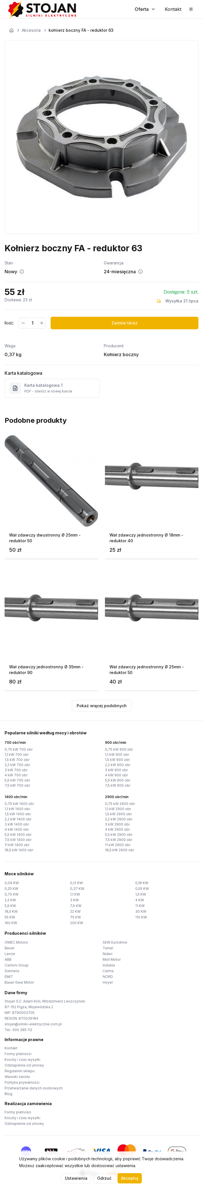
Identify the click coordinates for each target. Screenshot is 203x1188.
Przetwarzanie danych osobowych (34, 1088)
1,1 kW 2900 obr (118, 809)
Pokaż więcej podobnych (102, 705)
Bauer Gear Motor (19, 982)
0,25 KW (11, 888)
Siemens (12, 971)
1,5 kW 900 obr (117, 760)
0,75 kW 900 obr (119, 749)
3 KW (74, 900)
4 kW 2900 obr (117, 829)
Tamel (108, 948)
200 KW (76, 923)
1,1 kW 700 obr (17, 754)
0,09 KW (12, 883)
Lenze (10, 954)
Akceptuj (129, 1178)
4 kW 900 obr (116, 775)
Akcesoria (31, 30)
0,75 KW (12, 894)
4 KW (139, 900)
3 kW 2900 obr (117, 824)
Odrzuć (104, 1178)
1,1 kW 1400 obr (17, 809)
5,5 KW (10, 906)
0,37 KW (77, 888)
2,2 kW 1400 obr (18, 819)
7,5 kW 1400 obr (18, 840)
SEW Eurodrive (115, 942)
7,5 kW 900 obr (117, 785)
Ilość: (9, 322)
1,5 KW (140, 894)
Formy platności (18, 1112)
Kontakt (11, 1048)
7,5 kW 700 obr (17, 785)
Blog (8, 1094)
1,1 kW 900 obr (117, 754)
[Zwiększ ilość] (41, 323)
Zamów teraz (125, 322)
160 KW (11, 923)
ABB (8, 959)
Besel (9, 948)
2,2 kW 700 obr (17, 765)
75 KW (75, 917)
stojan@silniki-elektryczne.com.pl (33, 1024)
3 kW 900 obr (116, 770)
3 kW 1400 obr (17, 824)
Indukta (109, 965)
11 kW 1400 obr (17, 845)
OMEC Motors (16, 942)
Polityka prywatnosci (22, 1082)
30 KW (140, 911)
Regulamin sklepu (20, 1071)
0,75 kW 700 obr (19, 749)
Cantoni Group (17, 965)
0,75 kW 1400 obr (19, 804)
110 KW (141, 917)
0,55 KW (142, 888)
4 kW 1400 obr (17, 829)
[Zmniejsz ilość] (23, 323)
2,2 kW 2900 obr (118, 819)
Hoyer (108, 982)
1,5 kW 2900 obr (118, 814)
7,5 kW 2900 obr (118, 840)
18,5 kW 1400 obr (19, 850)
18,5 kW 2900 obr (119, 850)
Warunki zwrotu (17, 1077)
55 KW (10, 917)
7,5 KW (75, 906)
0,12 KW (76, 883)
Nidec (108, 954)
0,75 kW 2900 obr (120, 804)
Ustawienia (76, 1178)
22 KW (75, 911)
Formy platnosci (18, 1054)
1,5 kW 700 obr (17, 760)
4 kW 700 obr (16, 775)
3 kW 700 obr (16, 770)
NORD (108, 976)
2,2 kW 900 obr (117, 765)
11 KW (140, 906)
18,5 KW (11, 911)
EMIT (9, 976)
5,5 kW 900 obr (117, 780)
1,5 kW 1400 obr (18, 814)
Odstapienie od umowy (24, 1065)
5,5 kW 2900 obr (118, 834)
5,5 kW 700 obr (17, 780)
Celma (108, 971)
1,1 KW (75, 894)
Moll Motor (112, 959)
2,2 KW (10, 900)
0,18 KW (141, 883)
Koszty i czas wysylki (22, 1059)
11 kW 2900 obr (117, 845)
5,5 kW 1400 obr (18, 834)
